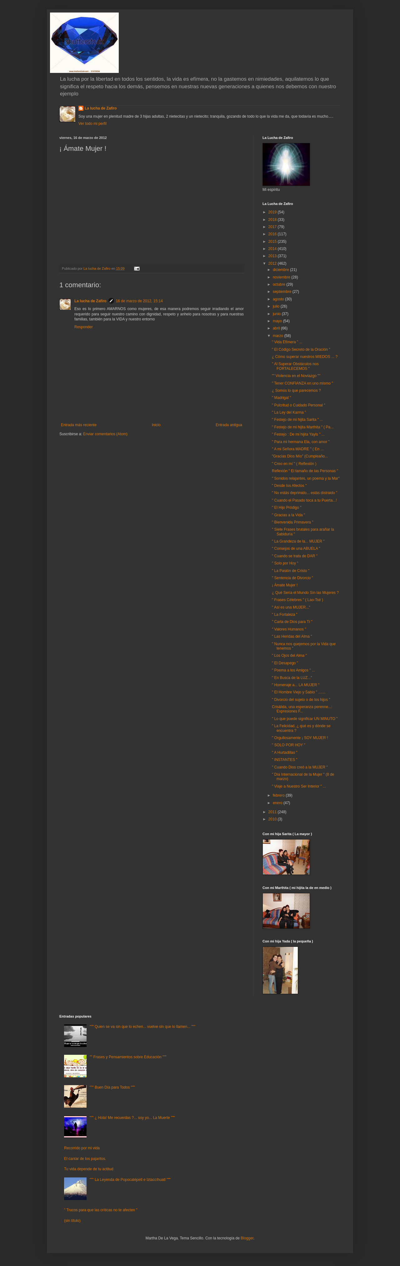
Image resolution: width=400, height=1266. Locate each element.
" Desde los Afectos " (289, 485)
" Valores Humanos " (289, 629)
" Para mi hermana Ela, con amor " (301, 442)
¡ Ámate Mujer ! (285, 585)
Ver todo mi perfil (92, 123)
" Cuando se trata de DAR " (295, 556)
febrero (279, 795)
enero (278, 803)
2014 (273, 249)
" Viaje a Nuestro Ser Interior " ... (299, 786)
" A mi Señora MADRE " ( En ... (297, 449)
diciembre (281, 270)
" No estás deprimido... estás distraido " (304, 493)
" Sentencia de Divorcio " (292, 578)
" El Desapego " (285, 663)
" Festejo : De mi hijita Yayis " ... (298, 434)
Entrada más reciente (79, 425)
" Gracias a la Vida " (288, 515)
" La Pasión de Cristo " (290, 571)
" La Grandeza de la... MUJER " (298, 541)
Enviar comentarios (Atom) (105, 434)
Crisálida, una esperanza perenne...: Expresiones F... (302, 709)
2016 (273, 234)
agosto (279, 299)
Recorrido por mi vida (82, 1148)
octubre (279, 284)
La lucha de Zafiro (101, 108)
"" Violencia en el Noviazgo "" (296, 376)
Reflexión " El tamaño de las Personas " (305, 471)
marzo (278, 336)
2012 (273, 263)
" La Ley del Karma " (289, 412)
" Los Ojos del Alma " (289, 655)
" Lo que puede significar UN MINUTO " (305, 719)
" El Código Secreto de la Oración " (301, 349)
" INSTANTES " (285, 760)
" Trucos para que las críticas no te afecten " (101, 1210)
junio (277, 314)
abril (277, 328)
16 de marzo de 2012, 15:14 (139, 301)
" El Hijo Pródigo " (287, 507)
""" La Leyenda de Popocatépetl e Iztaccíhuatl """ (130, 1179)
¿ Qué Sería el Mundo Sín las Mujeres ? (305, 592)
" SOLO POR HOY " (288, 745)
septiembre (282, 291)
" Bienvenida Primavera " (292, 522)
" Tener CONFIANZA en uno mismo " (302, 383)
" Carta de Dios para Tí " (292, 622)
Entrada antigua (229, 425)
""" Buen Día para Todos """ (112, 1087)
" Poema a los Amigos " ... (293, 670)
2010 (273, 819)
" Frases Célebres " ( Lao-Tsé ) (297, 600)
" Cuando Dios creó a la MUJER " (300, 767)
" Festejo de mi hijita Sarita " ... (297, 419)
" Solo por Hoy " (285, 563)
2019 (273, 212)
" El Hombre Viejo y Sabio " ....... (299, 692)
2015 (273, 241)
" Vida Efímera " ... (287, 342)
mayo (278, 321)
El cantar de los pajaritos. (85, 1158)
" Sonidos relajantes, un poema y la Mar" (306, 478)
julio (277, 306)
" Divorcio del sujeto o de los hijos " (301, 699)
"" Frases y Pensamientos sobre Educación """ (128, 1057)
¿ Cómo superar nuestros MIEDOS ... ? (305, 357)
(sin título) (72, 1220)
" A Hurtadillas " (285, 752)
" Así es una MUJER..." (291, 607)
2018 (273, 219)
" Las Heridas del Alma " (292, 636)
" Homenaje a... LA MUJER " (295, 685)
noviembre (282, 277)
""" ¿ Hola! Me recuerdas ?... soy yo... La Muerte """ (132, 1117)
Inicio (156, 425)
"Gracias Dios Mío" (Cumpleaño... (300, 456)
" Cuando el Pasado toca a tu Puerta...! (304, 500)
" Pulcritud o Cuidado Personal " (298, 405)
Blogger (247, 1238)
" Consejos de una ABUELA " (296, 548)
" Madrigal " (281, 398)
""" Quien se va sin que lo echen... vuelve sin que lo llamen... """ (142, 1026)
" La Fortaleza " (285, 614)
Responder (83, 327)
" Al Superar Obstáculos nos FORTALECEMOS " (295, 366)
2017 (273, 227)
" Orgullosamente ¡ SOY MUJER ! (300, 738)
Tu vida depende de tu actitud (88, 1169)
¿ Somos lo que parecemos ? (296, 390)
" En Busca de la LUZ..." (292, 678)
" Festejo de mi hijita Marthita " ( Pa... (302, 427)
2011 (273, 812)
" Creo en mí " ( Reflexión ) (294, 464)
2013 (273, 256)
